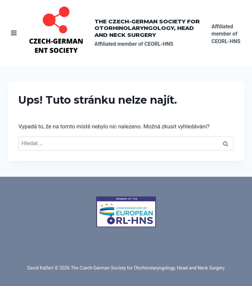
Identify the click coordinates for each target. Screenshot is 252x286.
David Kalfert (40, 268)
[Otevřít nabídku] (14, 33)
